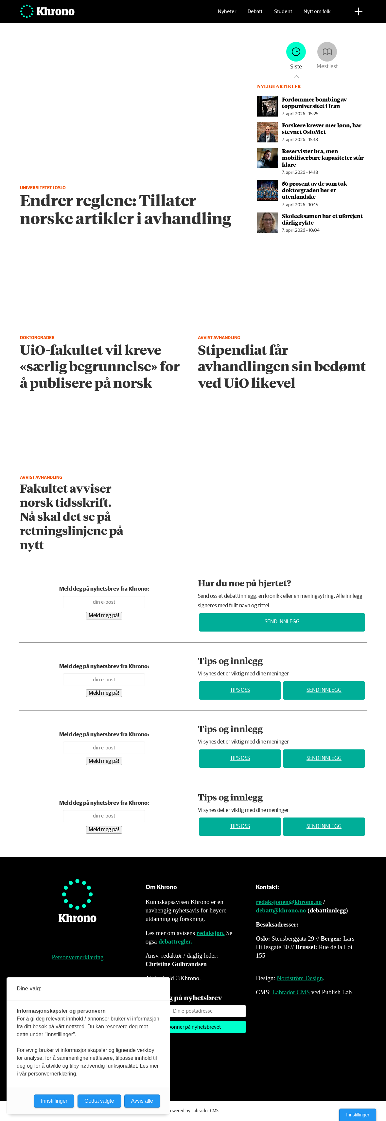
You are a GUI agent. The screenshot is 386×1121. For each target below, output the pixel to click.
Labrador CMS (291, 992)
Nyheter (227, 15)
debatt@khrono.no (281, 910)
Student (283, 15)
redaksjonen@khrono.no (289, 901)
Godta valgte (99, 1101)
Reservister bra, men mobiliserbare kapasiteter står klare (323, 157)
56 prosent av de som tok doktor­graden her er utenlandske (314, 190)
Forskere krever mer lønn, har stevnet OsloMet (321, 128)
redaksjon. (211, 932)
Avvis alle (142, 1101)
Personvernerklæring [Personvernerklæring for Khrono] (77, 957)
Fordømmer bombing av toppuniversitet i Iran (314, 102)
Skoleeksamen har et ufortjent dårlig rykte (322, 219)
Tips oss (240, 690)
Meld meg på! (104, 615)
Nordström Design (300, 978)
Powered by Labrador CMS (193, 1111)
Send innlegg (282, 622)
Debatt (255, 15)
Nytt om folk (317, 15)
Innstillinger (357, 1114)
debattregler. (175, 941)
